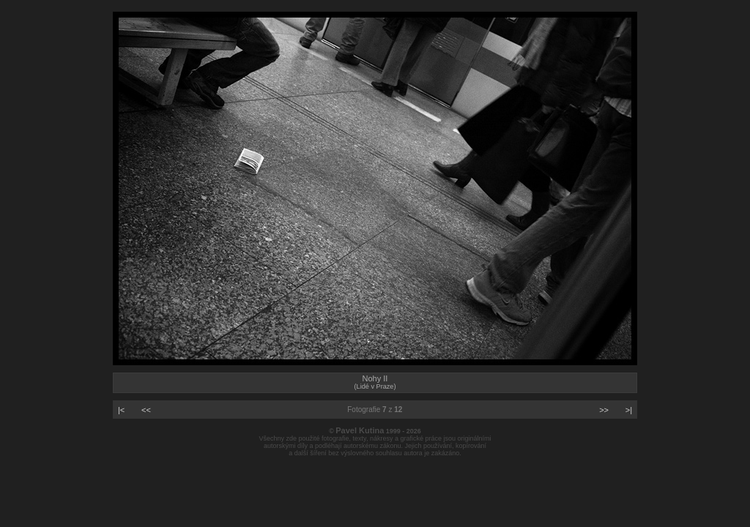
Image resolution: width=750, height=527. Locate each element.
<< (146, 409)
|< (121, 409)
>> (604, 409)
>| (628, 409)
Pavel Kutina (359, 430)
